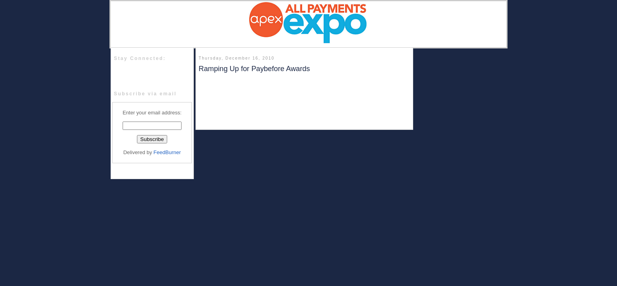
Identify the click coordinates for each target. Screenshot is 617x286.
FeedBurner (167, 152)
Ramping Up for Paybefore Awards (254, 69)
